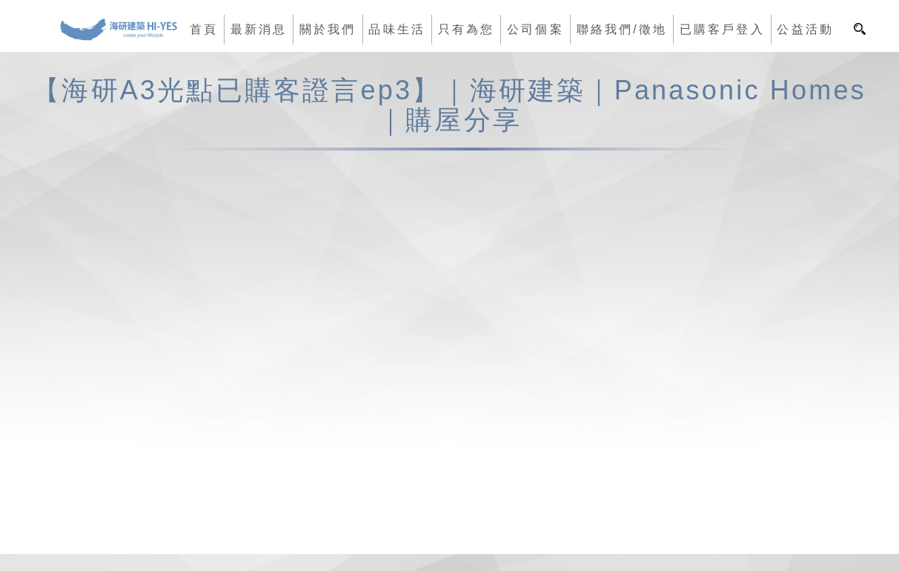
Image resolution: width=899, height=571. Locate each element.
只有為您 (466, 29)
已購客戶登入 (722, 29)
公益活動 (805, 29)
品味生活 (396, 29)
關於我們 (327, 29)
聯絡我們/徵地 (622, 29)
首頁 (204, 29)
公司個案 (535, 29)
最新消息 (259, 29)
